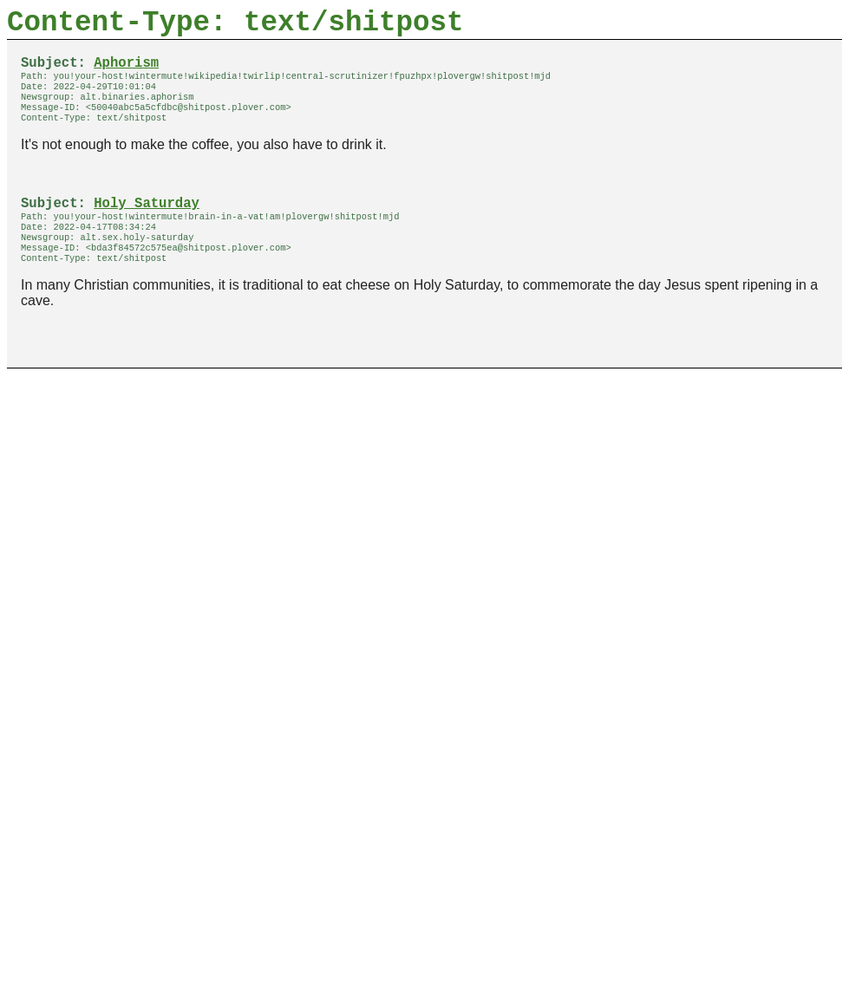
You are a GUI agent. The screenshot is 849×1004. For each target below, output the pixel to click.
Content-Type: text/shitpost (235, 26)
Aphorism (126, 71)
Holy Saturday (146, 224)
